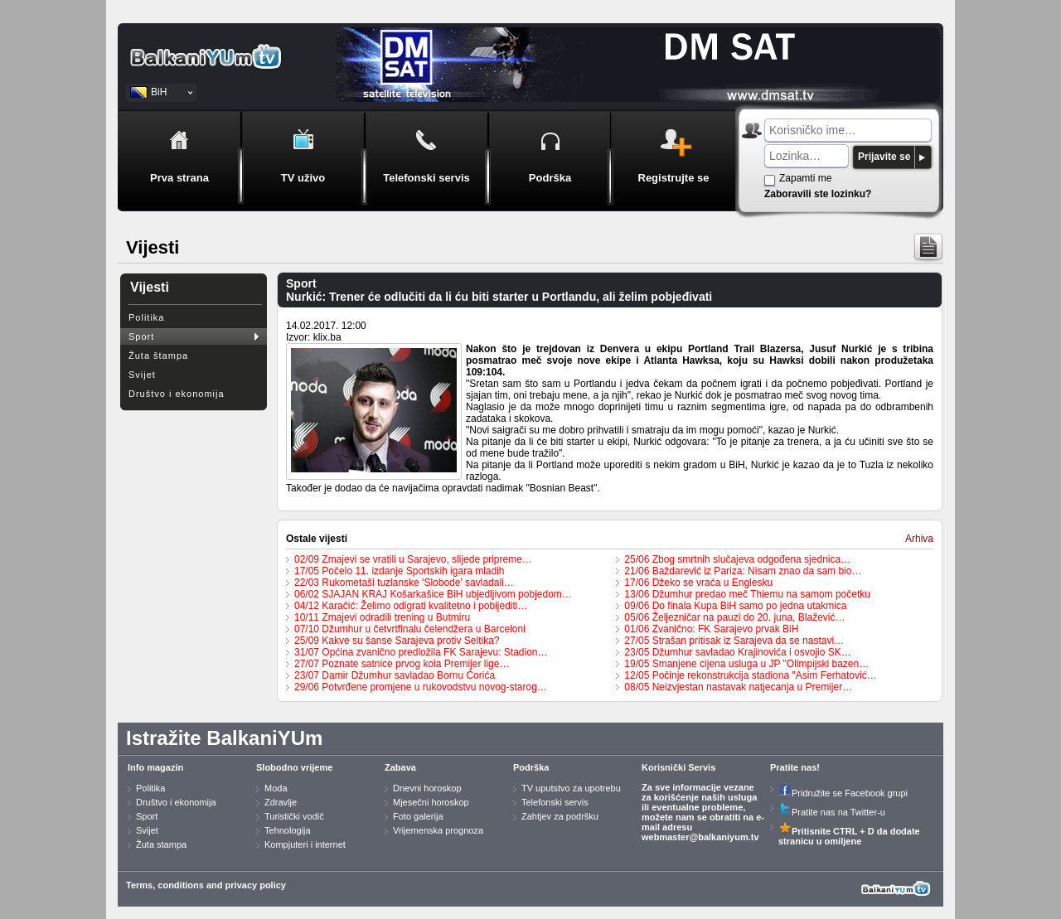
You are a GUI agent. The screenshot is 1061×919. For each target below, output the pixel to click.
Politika (146, 317)
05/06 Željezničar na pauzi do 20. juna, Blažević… (734, 617)
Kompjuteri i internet (305, 844)
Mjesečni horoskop (431, 802)
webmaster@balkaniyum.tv (700, 837)
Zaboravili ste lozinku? (817, 194)
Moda (276, 788)
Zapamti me (805, 178)
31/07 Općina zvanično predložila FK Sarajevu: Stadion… (421, 652)
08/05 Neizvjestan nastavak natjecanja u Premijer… (738, 687)
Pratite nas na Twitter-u (831, 812)
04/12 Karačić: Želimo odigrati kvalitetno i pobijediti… (410, 606)
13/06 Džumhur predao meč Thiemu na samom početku (747, 594)
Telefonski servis (555, 802)
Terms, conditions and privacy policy (206, 885)
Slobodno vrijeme (294, 767)
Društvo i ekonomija (176, 394)
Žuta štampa (158, 355)
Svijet (142, 375)
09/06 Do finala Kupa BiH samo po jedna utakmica (735, 606)
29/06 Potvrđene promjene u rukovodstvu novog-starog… (420, 687)
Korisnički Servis (678, 767)
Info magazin (155, 767)
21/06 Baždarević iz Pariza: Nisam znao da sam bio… (742, 571)
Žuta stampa (161, 844)
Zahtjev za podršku (559, 816)
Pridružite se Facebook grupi (843, 793)
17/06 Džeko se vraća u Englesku (698, 582)
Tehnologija (287, 830)
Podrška (531, 767)
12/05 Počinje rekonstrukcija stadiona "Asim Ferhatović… (750, 675)
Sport (141, 336)
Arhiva (919, 538)
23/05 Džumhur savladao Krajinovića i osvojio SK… (737, 652)
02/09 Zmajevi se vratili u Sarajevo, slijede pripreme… (413, 559)
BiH (159, 92)
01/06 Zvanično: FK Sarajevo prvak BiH (711, 629)
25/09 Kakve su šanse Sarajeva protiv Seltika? (396, 640)
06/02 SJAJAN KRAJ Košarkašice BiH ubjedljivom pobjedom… (433, 594)
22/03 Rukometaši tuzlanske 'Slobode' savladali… (404, 582)
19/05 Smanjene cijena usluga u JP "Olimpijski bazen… (746, 664)
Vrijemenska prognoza (438, 830)
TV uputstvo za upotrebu (571, 788)
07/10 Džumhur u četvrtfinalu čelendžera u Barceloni (410, 629)
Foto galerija (418, 816)
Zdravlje (280, 802)
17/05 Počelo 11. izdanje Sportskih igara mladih (399, 571)
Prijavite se (884, 156)
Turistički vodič (294, 816)
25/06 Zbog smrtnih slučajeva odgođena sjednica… (737, 559)
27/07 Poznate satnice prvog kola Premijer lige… (401, 664)
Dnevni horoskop (427, 788)
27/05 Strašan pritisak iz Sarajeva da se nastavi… (734, 640)
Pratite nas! (795, 767)
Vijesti (149, 287)
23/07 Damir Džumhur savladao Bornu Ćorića (394, 675)
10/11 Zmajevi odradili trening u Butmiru (382, 617)
